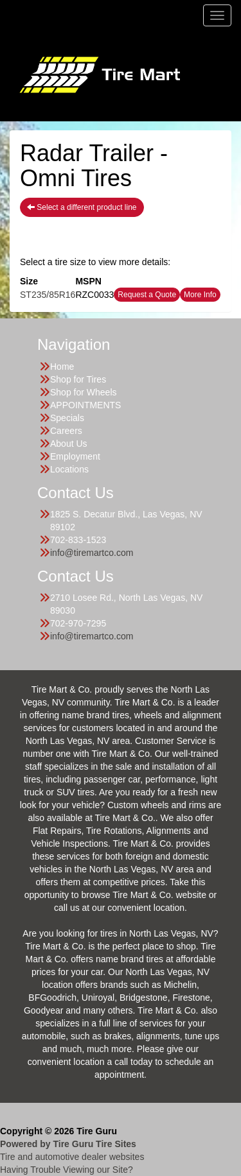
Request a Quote (147, 294)
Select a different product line (82, 207)
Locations (69, 469)
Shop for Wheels (83, 392)
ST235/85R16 (47, 295)
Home (62, 366)
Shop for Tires (78, 379)
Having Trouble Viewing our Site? (66, 1169)
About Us (68, 443)
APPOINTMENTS (85, 405)
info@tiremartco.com (91, 553)
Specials (67, 418)
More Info (200, 294)
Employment (75, 456)
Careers (66, 431)
